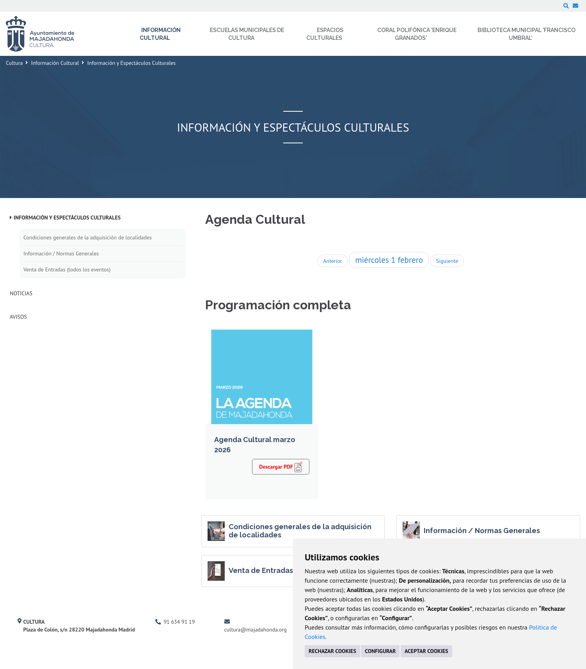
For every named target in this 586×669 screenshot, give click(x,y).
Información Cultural (55, 62)
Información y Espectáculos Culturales (67, 217)
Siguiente (447, 260)
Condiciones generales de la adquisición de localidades (87, 237)
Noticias (21, 293)
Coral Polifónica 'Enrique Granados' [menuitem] (416, 34)
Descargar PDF (280, 466)
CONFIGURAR (380, 651)
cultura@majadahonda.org (255, 629)
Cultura (14, 62)
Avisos (18, 316)
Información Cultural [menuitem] (160, 34)
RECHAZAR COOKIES (332, 651)
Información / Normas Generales (61, 253)
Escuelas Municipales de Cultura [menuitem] (247, 34)
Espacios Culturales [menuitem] (324, 34)
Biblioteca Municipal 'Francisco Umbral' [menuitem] (526, 34)
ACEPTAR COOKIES (426, 651)
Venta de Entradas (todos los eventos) (66, 269)
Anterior (332, 260)
